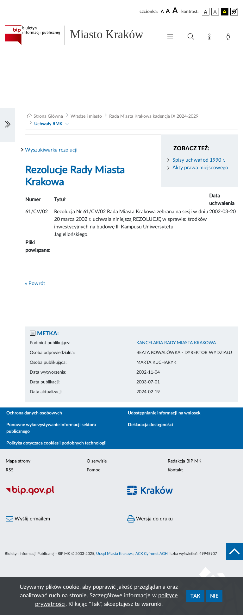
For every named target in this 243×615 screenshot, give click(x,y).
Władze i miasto (86, 116)
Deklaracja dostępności (150, 425)
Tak (195, 596)
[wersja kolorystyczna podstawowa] (206, 12)
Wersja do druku (150, 519)
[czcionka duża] (176, 10)
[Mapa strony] (210, 38)
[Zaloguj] (229, 38)
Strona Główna (48, 116)
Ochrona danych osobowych (34, 413)
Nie (214, 596)
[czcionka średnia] (168, 11)
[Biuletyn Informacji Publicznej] (61, 494)
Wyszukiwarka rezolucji (51, 149)
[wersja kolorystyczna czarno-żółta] (225, 12)
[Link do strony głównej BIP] (80, 35)
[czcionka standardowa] (162, 11)
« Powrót (35, 283)
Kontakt (175, 470)
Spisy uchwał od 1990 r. (198, 160)
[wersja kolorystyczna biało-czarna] (215, 12)
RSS (10, 470)
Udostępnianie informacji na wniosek (164, 413)
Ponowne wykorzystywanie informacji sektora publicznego (51, 428)
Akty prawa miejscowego (200, 167)
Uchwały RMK (48, 124)
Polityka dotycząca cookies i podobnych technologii (56, 443)
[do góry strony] (234, 551)
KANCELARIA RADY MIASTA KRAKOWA (176, 343)
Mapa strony (18, 461)
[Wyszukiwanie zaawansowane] (191, 37)
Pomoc (93, 470)
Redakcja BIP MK (184, 461)
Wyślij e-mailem (28, 519)
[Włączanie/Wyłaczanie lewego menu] (7, 125)
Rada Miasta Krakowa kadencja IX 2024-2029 (153, 116)
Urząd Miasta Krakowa (115, 554)
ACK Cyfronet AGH (151, 554)
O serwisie (97, 461)
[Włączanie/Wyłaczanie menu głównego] (170, 37)
